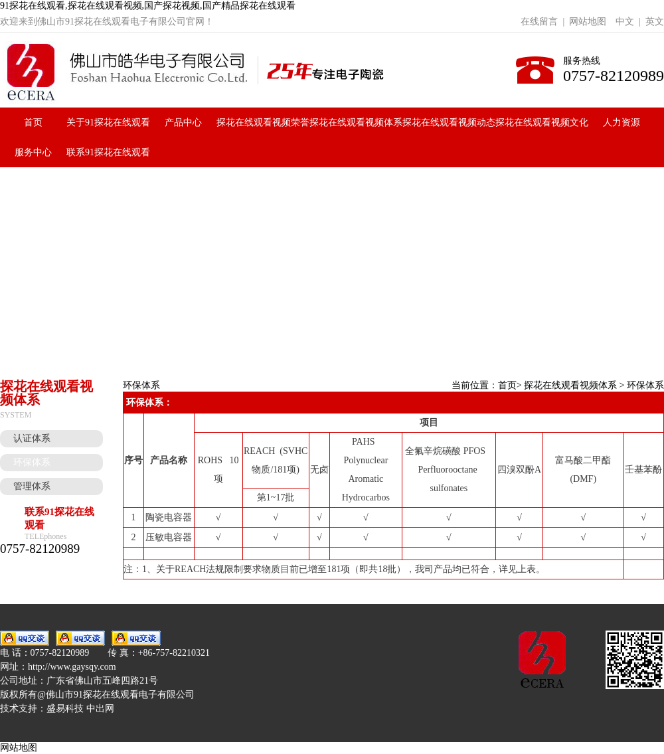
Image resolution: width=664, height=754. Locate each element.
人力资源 (621, 122)
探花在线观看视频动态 (448, 122)
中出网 (100, 709)
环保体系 (31, 462)
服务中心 (33, 152)
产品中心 (183, 122)
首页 (33, 122)
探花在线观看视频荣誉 (262, 122)
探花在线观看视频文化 (541, 122)
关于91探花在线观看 (108, 122)
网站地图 (587, 22)
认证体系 (31, 438)
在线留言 (539, 22)
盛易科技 (65, 709)
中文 (625, 22)
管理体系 (31, 486)
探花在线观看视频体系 (355, 122)
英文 (654, 22)
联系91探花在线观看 (108, 152)
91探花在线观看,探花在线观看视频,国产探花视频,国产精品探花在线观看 (147, 6)
